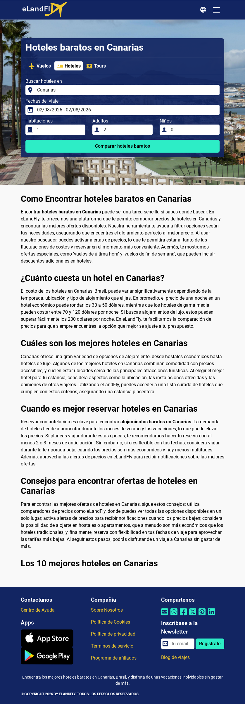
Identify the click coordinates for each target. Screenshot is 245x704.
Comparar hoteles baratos (122, 146)
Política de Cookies (110, 622)
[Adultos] (126, 130)
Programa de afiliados (114, 658)
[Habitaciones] (59, 130)
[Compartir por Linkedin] (211, 615)
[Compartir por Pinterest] (202, 615)
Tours (96, 66)
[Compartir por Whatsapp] (173, 615)
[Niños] (193, 130)
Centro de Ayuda (38, 610)
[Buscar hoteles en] (127, 90)
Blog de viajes (175, 657)
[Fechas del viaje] (127, 110)
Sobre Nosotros (107, 610)
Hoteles (68, 66)
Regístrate (210, 643)
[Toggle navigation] (216, 9)
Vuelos (39, 66)
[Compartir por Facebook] (183, 615)
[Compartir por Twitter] (192, 615)
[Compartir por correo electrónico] (164, 615)
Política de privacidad (113, 634)
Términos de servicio (112, 646)
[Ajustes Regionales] (204, 10)
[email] (181, 644)
